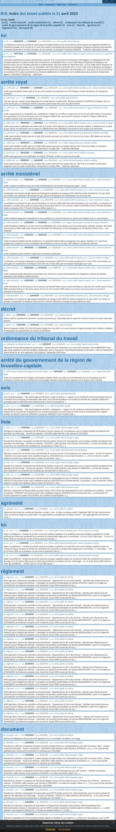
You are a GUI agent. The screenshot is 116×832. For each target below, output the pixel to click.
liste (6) (81, 25)
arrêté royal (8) (18, 22)
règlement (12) (9, 28)
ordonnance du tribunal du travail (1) (84, 22)
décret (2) (58, 22)
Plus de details (64, 829)
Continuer (51, 829)
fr (106, 1)
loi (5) (5, 22)
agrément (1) (93, 25)
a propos (50, 4)
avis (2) (71, 25)
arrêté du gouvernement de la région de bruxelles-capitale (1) (33, 25)
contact (72, 4)
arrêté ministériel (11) (39, 22)
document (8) (26, 28)
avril (65, 13)
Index (14, 13)
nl (112, 1)
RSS (41, 4)
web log (61, 4)
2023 (74, 13)
